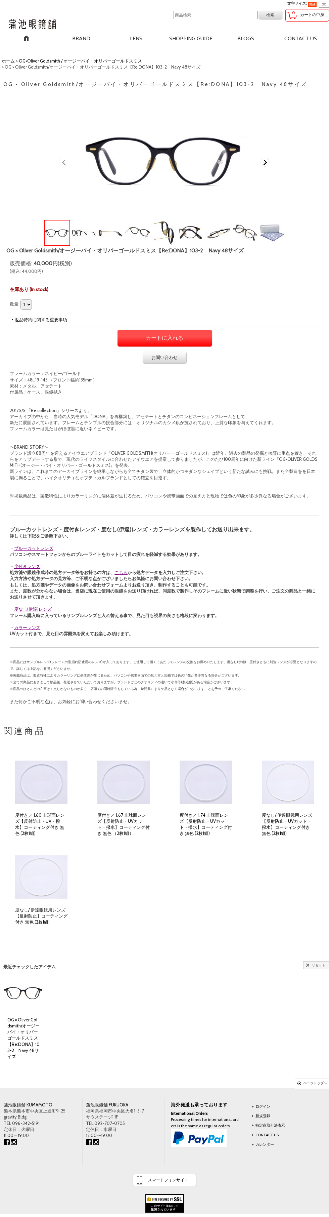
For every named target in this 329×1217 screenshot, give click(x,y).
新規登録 (262, 1115)
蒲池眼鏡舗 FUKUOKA (107, 1104)
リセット (318, 965)
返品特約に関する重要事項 (41, 319)
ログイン (262, 1106)
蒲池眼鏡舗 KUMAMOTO (28, 1104)
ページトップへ (315, 1083)
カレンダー (264, 1144)
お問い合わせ (164, 357)
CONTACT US (267, 1135)
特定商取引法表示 (270, 1125)
